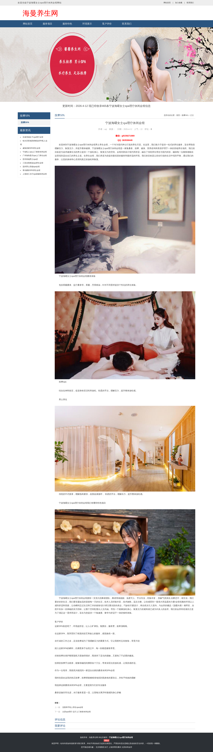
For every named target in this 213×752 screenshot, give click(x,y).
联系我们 (190, 3)
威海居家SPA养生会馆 (31, 148)
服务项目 (47, 23)
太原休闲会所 (126, 747)
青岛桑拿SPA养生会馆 (31, 170)
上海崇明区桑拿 (115, 747)
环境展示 (87, 23)
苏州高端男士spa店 (30, 159)
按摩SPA (25, 122)
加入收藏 (178, 3)
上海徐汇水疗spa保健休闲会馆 (35, 174)
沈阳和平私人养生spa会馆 (72, 707)
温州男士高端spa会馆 (31, 167)
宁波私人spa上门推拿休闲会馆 (35, 152)
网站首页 (167, 3)
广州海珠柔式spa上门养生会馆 (35, 156)
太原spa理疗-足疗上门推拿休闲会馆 (76, 712)
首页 (178, 115)
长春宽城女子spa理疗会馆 (33, 137)
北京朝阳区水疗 (102, 747)
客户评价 (107, 23)
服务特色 (67, 23)
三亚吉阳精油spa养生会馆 (33, 163)
